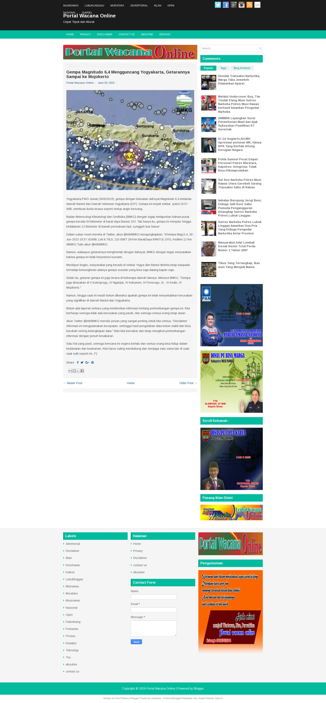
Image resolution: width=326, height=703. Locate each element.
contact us (127, 34)
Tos (68, 657)
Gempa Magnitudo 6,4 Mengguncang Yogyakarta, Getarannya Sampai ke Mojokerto (128, 74)
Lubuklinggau (94, 5)
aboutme (147, 34)
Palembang (73, 621)
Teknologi (72, 650)
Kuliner (70, 572)
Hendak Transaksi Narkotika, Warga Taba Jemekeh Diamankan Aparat (239, 79)
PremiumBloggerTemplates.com (180, 698)
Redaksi (164, 34)
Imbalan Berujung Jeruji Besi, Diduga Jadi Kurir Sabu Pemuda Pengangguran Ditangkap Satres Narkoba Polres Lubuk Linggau (240, 208)
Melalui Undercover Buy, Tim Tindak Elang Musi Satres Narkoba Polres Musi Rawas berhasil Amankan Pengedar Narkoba (239, 104)
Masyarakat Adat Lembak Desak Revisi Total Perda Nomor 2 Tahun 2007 (236, 246)
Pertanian (72, 629)
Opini (171, 5)
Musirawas (70, 5)
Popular (208, 68)
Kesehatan (73, 565)
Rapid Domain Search (211, 698)
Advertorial (139, 5)
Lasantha (156, 698)
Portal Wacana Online (161, 688)
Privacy (85, 34)
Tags (223, 68)
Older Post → (188, 383)
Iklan (157, 5)
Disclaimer (104, 34)
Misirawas (72, 586)
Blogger (199, 688)
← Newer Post (72, 383)
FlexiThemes (122, 698)
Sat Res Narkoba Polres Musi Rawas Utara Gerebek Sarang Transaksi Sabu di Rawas (239, 183)
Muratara (117, 5)
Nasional (69, 12)
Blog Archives (242, 68)
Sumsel (87, 12)
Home (70, 34)
